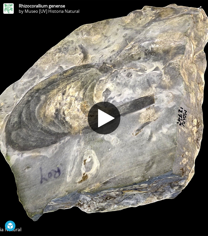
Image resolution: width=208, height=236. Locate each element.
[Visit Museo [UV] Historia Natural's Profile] (8, 8)
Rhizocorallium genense (42, 6)
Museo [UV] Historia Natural (52, 11)
